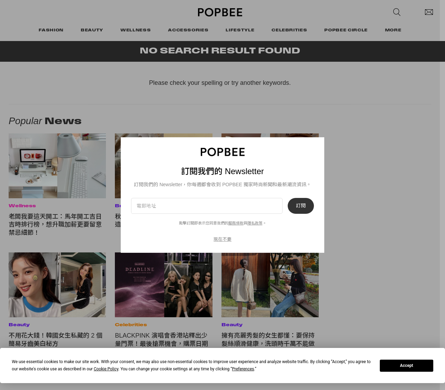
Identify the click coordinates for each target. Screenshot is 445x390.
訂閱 (301, 206)
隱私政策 (255, 223)
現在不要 (222, 239)
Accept (406, 365)
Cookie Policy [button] (106, 369)
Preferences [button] (243, 369)
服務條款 (236, 223)
